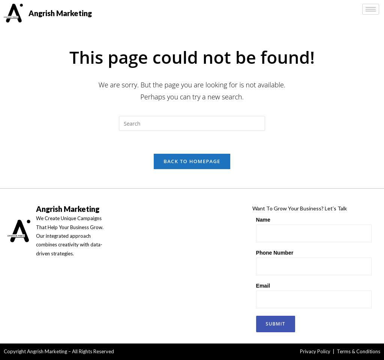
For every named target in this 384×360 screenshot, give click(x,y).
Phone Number (275, 253)
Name (263, 220)
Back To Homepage (192, 161)
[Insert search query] (192, 123)
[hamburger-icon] (370, 9)
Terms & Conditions (358, 351)
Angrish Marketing (60, 13)
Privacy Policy (315, 351)
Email (263, 286)
